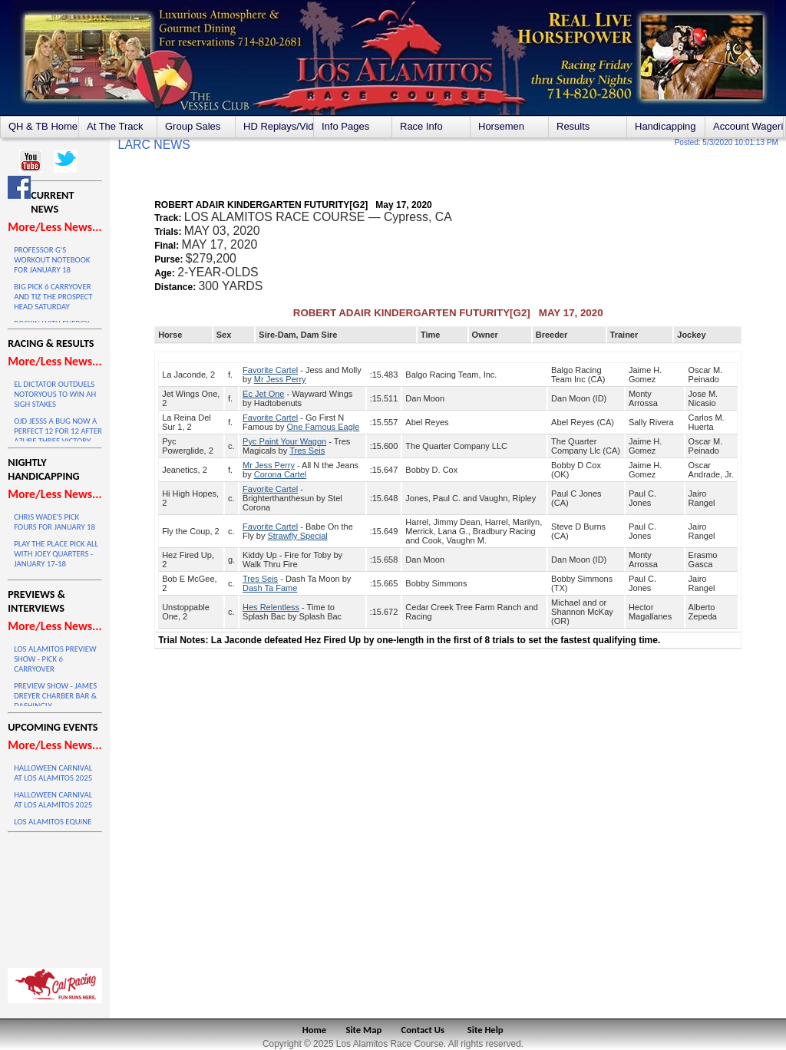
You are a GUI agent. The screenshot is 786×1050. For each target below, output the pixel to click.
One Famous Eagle (323, 426)
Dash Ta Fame (270, 588)
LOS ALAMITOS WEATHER (55, 896)
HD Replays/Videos (278, 126)
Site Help (485, 1029)
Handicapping (665, 126)
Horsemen (501, 126)
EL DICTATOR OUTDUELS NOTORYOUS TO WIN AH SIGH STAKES (55, 394)
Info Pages (345, 126)
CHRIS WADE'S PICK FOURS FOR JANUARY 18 (54, 522)
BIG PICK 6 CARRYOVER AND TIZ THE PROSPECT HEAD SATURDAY (53, 297)
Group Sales (192, 126)
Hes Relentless (271, 607)
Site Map (364, 1029)
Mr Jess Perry (280, 379)
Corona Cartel (280, 474)
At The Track (115, 126)
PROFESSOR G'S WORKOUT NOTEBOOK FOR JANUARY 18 (52, 260)
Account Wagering (748, 126)
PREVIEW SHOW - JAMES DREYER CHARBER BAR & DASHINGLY (55, 696)
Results (573, 126)
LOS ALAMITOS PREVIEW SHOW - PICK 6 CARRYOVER (55, 659)
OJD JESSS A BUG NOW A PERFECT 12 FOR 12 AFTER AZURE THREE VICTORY (58, 431)
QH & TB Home (43, 126)
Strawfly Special (297, 535)
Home (314, 1029)
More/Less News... (54, 227)
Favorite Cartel (270, 370)
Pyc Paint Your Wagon (284, 441)
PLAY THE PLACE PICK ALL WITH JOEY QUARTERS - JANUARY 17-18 (56, 554)
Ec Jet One (263, 393)
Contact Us (423, 1029)
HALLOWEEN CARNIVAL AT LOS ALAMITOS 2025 (53, 773)
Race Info (421, 126)
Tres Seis (307, 450)
